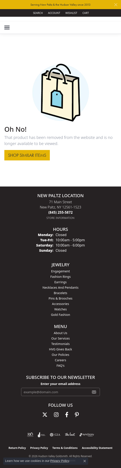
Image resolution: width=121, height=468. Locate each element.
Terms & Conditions (65, 448)
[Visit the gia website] (55, 434)
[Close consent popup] (84, 461)
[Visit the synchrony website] (87, 434)
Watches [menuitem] (60, 309)
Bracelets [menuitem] (60, 293)
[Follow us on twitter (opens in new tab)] (45, 414)
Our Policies (60, 355)
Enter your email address (61, 383)
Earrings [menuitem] (60, 282)
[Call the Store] (60, 212)
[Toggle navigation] (7, 27)
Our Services (60, 338)
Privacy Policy (39, 448)
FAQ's (60, 365)
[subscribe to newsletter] (94, 392)
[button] (37, 13)
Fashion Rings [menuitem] (60, 277)
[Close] (115, 4)
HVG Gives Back (60, 349)
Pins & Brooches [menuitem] (60, 298)
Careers (60, 360)
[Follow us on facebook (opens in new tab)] (67, 414)
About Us (60, 333)
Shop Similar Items (27, 155)
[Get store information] (61, 218)
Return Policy (17, 448)
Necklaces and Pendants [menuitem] (60, 287)
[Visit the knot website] (70, 434)
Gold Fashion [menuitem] (60, 315)
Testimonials (60, 344)
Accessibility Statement (97, 448)
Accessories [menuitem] (60, 304)
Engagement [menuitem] (60, 271)
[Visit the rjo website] (30, 434)
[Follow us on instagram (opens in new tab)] (56, 414)
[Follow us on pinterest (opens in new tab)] (77, 414)
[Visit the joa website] (41, 434)
